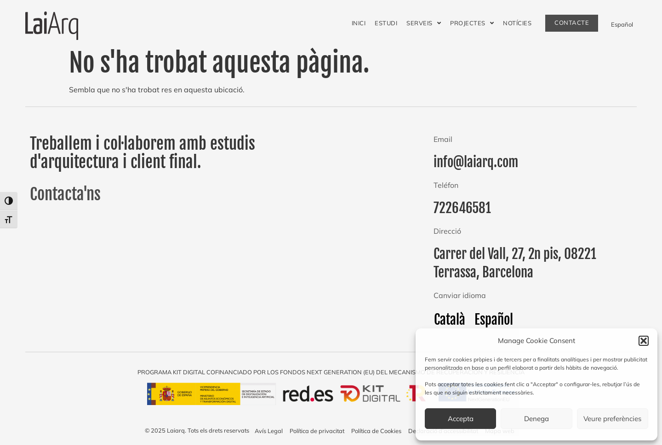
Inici (359, 23)
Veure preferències (612, 418)
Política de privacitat (317, 430)
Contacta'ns (65, 194)
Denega (536, 418)
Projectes (472, 23)
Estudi (386, 23)
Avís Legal (269, 430)
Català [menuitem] (449, 319)
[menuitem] (622, 24)
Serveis (423, 23)
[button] (643, 340)
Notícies (517, 23)
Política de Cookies (376, 430)
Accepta (461, 418)
